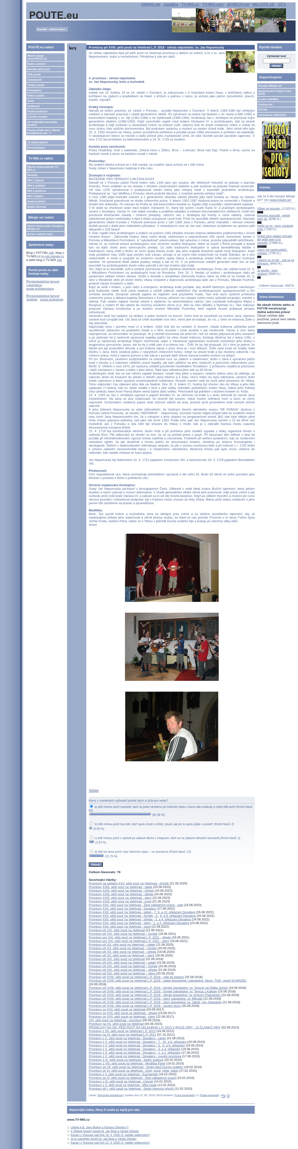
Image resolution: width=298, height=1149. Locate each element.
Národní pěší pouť (38, 69)
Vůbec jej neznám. (269, 208)
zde (51, 252)
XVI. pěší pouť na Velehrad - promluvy (115, 1020)
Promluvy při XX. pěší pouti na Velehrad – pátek (122, 944)
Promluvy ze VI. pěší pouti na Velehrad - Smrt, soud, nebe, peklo (133, 1070)
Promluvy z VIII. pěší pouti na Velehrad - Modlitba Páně (127, 1063)
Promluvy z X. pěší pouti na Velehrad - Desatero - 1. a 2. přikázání (134, 1052)
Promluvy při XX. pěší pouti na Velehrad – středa (122, 952)
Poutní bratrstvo (37, 111)
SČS (282, 4)
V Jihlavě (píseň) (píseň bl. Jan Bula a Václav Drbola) (105, 1131)
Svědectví (33, 106)
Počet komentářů (185, 1095)
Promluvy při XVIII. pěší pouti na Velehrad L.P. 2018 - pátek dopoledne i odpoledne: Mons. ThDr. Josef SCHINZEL (168, 980)
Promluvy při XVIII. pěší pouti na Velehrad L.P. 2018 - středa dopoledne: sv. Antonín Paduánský (155, 995)
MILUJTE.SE (263, 4)
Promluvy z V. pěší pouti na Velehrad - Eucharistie (123, 1074)
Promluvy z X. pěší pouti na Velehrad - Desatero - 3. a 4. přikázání (134, 1049)
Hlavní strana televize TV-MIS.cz (43, 168)
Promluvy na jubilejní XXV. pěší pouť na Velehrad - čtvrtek (129, 883)
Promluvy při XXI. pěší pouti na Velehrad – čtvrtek (123, 934)
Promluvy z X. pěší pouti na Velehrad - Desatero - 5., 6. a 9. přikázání (137, 1045)
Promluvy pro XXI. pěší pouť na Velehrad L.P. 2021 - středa (130, 937)
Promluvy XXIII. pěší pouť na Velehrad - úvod (120, 901)
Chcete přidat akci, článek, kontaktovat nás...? (43, 131)
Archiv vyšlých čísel (39, 234)
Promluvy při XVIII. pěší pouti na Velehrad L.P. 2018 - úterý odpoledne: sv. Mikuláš (146, 998)
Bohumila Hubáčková (110, 1095)
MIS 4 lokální (35, 196)
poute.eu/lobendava (40, 288)
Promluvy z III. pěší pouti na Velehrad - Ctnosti (121, 1081)
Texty (30, 100)
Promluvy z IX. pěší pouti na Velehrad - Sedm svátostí (126, 1060)
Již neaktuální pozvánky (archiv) (42, 123)
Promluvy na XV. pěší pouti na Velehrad (116, 1024)
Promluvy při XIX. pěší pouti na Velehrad (117, 959)
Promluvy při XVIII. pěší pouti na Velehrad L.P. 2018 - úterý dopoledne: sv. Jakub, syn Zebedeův (155, 1002)
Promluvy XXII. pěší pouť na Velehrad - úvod (119, 926)
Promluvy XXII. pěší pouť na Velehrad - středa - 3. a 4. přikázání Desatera (140, 919)
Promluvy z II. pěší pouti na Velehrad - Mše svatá (123, 1085)
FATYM (262, 109)
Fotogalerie (34, 90)
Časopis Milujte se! (270, 85)
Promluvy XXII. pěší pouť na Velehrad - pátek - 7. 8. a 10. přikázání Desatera (142, 912)
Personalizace (36, 147)
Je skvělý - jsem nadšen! (267, 272)
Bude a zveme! (36, 63)
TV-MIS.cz (190, 4)
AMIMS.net (150, 4)
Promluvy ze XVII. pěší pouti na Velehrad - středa (123, 1013)
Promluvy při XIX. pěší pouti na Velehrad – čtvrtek (123, 966)
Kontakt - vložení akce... (52, 29)
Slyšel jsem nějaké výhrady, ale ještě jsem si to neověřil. (274, 240)
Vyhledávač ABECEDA (272, 115)
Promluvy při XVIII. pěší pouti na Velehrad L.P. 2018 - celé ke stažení (136, 977)
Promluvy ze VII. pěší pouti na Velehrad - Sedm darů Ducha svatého (136, 1067)
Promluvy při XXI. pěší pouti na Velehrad (117, 930)
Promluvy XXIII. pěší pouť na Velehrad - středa (121, 894)
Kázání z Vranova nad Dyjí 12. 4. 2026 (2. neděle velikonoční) (110, 1142)
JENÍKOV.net (238, 4)
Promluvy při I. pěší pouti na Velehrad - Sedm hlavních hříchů (131, 1088)
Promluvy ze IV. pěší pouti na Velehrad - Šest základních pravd (132, 1078)
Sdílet (94, 791)
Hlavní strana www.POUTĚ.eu (37, 57)
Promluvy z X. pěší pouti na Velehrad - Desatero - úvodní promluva (135, 1056)
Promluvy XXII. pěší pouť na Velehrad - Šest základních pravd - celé (136, 905)
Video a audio (35, 95)
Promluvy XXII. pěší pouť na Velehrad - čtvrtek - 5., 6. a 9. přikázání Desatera (142, 916)
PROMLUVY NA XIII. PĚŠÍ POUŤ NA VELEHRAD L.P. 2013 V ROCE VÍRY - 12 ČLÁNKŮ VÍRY (154, 1027)
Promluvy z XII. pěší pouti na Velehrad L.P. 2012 (122, 1031)
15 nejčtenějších (37, 142)
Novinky (32, 175)
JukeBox (170, 4)
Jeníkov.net (265, 104)
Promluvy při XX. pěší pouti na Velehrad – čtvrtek (123, 948)
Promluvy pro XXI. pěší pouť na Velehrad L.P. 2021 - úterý (129, 941)
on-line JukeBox (268, 99)
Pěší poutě (34, 74)
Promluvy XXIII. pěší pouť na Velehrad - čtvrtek (121, 890)
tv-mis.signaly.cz (53, 256)
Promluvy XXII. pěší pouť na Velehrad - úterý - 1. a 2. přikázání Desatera (139, 923)
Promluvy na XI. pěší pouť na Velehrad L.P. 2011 (122, 1034)
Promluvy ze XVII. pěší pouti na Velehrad (117, 1009)
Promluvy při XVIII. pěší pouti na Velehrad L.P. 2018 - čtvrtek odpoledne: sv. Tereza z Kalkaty (153, 991)
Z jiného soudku (37, 116)
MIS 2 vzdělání (36, 185)
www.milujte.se (280, 200)
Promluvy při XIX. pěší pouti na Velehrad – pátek (122, 962)
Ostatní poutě (35, 85)
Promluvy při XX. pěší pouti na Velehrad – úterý (121, 955)
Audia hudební (36, 201)
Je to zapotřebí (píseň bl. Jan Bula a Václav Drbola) (104, 1139)
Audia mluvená (36, 206)
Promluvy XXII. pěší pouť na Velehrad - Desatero (122, 908)
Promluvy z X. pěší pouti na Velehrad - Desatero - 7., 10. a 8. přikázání (138, 1042)
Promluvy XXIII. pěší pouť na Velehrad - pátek (120, 887)
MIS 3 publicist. (36, 190)
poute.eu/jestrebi (51, 299)
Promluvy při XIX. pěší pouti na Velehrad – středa (123, 970)
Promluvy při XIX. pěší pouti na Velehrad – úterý (122, 973)
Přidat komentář (209, 1095)
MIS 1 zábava (35, 180)
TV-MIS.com (213, 4)
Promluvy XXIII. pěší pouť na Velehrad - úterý (120, 898)
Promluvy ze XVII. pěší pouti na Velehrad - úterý (122, 1016)
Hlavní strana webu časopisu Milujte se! (45, 227)
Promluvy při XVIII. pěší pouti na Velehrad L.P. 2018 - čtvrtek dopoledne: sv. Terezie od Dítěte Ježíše (158, 988)
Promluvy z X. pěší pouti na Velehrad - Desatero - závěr (127, 1038)
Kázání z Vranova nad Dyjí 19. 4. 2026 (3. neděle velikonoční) (110, 1135)
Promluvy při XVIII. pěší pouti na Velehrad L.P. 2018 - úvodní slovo (135, 1006)
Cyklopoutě (34, 79)
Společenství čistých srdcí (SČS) (274, 92)
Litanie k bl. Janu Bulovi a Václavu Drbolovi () (100, 1127)
